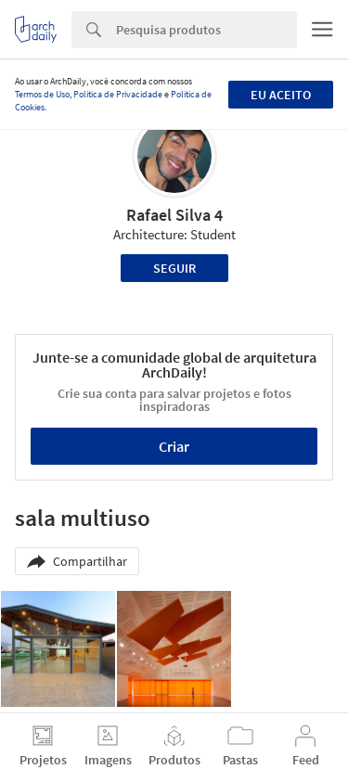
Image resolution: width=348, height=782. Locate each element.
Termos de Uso (42, 94)
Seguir (174, 268)
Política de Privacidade (117, 94)
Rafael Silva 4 (174, 214)
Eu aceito (281, 94)
